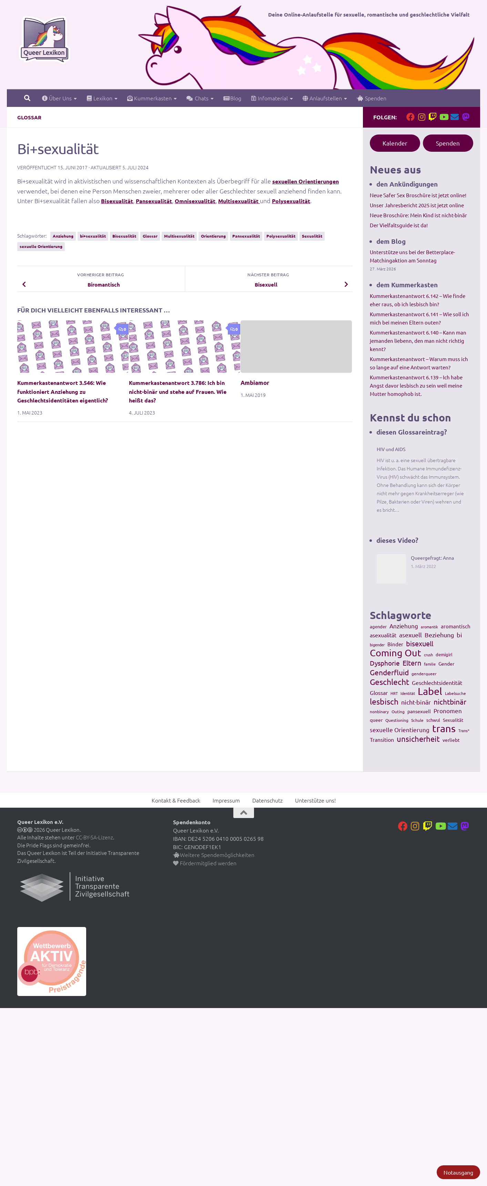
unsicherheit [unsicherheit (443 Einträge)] (418, 739)
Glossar (30, 117)
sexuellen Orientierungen (311, 181)
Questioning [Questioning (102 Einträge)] (396, 720)
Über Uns (57, 98)
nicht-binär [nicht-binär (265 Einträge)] (416, 702)
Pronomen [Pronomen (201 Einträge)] (448, 710)
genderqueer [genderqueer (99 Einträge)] (424, 673)
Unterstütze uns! (315, 800)
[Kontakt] (454, 117)
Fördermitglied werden (204, 863)
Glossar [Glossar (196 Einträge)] (379, 692)
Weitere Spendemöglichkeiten (213, 854)
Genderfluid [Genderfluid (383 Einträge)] (389, 672)
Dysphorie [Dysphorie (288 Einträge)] (385, 663)
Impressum (226, 800)
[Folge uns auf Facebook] (410, 117)
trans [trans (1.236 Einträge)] (444, 728)
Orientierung (213, 236)
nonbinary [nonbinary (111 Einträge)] (379, 711)
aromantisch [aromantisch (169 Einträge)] (455, 626)
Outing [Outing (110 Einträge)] (398, 711)
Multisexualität (257, 201)
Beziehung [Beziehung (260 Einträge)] (439, 634)
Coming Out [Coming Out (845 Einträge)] (395, 653)
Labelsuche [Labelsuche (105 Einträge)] (455, 693)
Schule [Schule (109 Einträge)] (417, 720)
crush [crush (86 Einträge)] (428, 654)
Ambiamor (255, 382)
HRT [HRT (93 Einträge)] (394, 693)
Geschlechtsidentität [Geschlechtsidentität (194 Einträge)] (437, 682)
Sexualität (312, 236)
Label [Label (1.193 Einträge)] (430, 691)
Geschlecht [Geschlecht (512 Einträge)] (389, 682)
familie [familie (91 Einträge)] (430, 664)
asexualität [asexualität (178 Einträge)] (383, 634)
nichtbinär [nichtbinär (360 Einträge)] (450, 701)
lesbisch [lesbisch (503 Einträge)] (384, 701)
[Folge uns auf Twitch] (432, 117)
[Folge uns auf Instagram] (421, 117)
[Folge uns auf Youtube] (443, 117)
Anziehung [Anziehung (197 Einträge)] (403, 625)
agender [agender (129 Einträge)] (378, 626)
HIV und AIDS (391, 449)
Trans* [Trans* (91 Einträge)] (463, 730)
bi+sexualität (93, 236)
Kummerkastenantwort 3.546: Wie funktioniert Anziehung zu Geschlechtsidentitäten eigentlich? (66, 391)
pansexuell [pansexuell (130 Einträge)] (419, 711)
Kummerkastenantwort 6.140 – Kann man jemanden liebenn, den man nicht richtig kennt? (418, 340)
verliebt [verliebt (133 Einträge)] (451, 740)
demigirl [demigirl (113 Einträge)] (444, 654)
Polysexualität (315, 201)
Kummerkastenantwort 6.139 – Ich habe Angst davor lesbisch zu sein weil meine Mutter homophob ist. (416, 385)
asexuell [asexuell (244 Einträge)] (410, 634)
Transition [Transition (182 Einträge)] (382, 739)
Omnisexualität (207, 201)
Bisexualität (119, 201)
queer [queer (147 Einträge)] (376, 720)
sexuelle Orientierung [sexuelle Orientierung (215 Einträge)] (399, 729)
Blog (232, 98)
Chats (197, 98)
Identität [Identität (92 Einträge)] (407, 693)
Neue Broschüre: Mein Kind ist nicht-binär (418, 215)
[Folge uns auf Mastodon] (465, 117)
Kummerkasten (149, 98)
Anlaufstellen (322, 98)
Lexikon (99, 98)
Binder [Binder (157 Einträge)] (395, 644)
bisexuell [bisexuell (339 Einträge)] (419, 643)
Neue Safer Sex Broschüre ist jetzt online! (418, 195)
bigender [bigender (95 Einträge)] (377, 644)
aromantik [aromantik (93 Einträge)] (429, 626)
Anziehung (63, 236)
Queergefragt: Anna (432, 558)
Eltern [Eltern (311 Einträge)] (412, 663)
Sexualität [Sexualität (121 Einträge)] (453, 720)
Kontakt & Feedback (176, 800)
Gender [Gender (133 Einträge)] (446, 663)
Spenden (371, 98)
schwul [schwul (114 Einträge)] (433, 720)
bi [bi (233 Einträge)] (459, 634)
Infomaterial (269, 98)
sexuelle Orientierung (41, 246)
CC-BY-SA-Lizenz (94, 837)
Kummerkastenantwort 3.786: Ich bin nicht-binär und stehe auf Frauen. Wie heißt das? (181, 391)
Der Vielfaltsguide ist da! (399, 225)
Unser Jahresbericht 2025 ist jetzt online (417, 205)
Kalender (395, 143)
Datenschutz (267, 800)
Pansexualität (161, 201)
